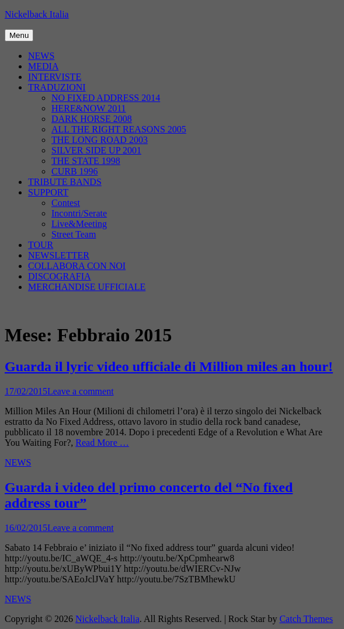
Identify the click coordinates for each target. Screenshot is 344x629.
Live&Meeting (79, 224)
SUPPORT (48, 192)
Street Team (73, 234)
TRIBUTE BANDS (65, 182)
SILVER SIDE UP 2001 (96, 150)
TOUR (40, 245)
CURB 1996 (74, 171)
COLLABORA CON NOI (77, 266)
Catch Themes (306, 619)
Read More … (102, 443)
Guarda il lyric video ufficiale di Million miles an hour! (169, 366)
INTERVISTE (54, 77)
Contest (65, 203)
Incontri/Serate (79, 213)
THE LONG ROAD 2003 (99, 140)
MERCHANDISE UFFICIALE (86, 287)
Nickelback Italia (37, 14)
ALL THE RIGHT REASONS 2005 (118, 129)
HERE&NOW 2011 (88, 108)
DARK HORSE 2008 (91, 119)
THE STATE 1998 (85, 161)
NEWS (41, 56)
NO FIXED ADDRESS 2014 (105, 98)
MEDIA (43, 66)
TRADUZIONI (57, 87)
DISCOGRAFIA (59, 276)
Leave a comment (80, 391)
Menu (19, 35)
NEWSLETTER (58, 255)
